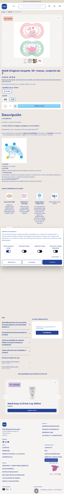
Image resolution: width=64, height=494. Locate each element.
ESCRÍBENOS (47, 332)
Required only (12, 262)
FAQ (46, 451)
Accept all (52, 262)
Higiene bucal (7, 457)
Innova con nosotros (10, 481)
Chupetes (5, 447)
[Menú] (14, 6)
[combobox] (32, 6)
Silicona (7, 91)
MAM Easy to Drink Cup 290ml (24, 403)
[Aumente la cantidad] (15, 106)
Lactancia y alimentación (52, 435)
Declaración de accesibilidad (13, 475)
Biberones (6, 451)
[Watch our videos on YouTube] (8, 442)
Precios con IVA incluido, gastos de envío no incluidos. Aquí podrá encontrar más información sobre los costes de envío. (31, 80)
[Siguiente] (59, 37)
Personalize (32, 262)
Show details (55, 257)
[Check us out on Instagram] (6, 442)
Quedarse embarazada (50, 426)
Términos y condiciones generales (15, 465)
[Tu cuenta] (54, 6)
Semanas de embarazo (50, 429)
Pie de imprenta (8, 469)
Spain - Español (55, 474)
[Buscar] (44, 6)
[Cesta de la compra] (59, 6)
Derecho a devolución (53, 457)
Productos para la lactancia (13, 454)
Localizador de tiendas (11, 478)
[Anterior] (4, 37)
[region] (32, 41)
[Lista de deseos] (49, 6)
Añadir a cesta (39, 106)
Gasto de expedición (52, 454)
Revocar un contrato (51, 460)
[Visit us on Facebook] (3, 442)
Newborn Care (47, 432)
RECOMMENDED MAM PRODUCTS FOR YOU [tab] (32, 374)
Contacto (48, 447)
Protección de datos (10, 472)
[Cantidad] (10, 106)
